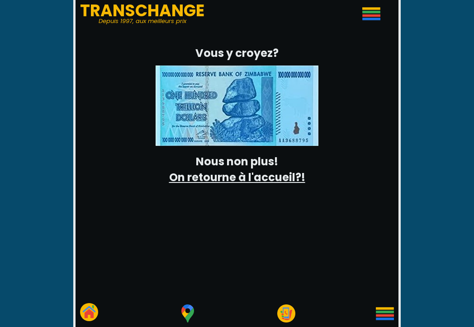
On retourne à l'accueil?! (237, 177)
